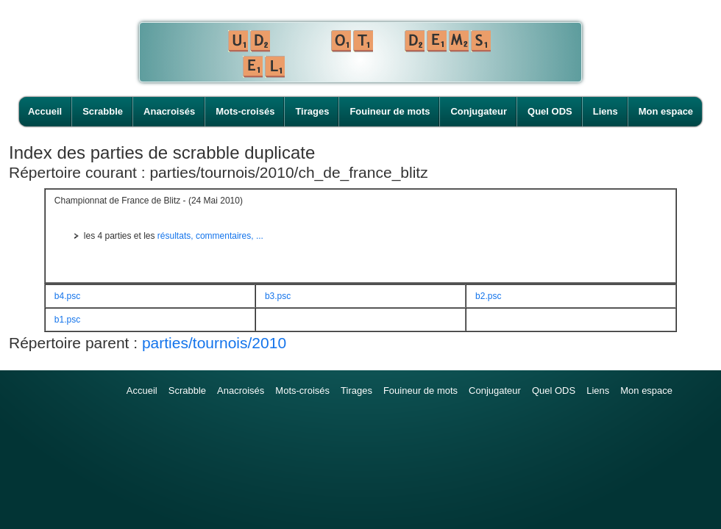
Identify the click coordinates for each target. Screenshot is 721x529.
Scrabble (102, 111)
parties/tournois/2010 (214, 342)
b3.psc (278, 296)
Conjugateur (478, 111)
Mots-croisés (245, 111)
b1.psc (67, 319)
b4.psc (67, 296)
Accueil (45, 111)
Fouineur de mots (389, 111)
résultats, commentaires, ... (210, 236)
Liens (605, 111)
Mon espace (666, 111)
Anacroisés (169, 111)
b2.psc (488, 296)
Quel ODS (550, 111)
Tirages (312, 111)
